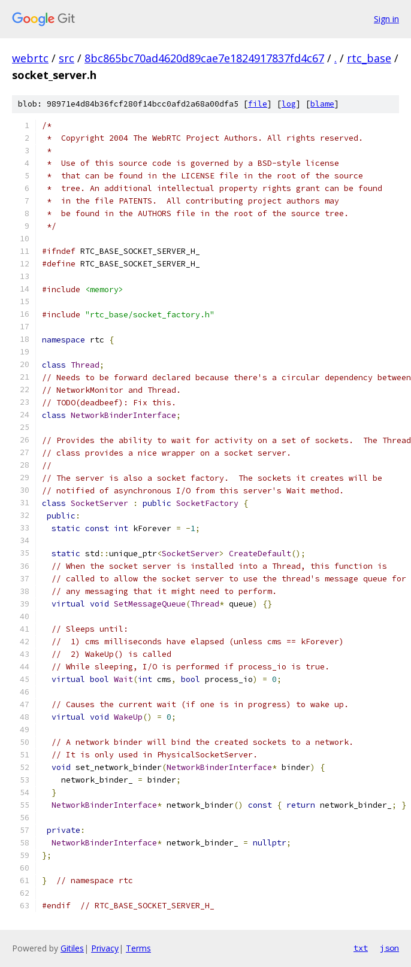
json (389, 947)
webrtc (30, 58)
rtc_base (369, 58)
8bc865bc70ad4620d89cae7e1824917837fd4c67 (204, 58)
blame (322, 104)
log (289, 104)
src (66, 58)
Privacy (105, 948)
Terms (138, 948)
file (257, 104)
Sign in (386, 19)
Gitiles (72, 948)
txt (360, 947)
